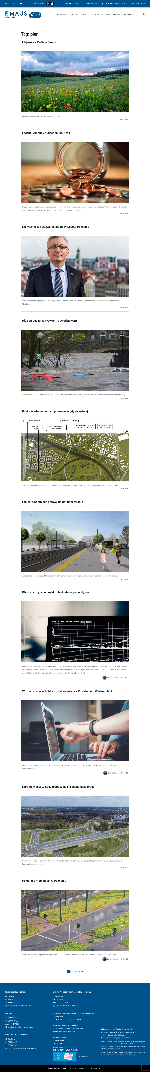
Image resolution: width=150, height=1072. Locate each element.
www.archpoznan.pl (127, 1038)
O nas (73, 14)
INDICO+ (96, 1069)
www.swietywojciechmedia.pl (67, 1006)
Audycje (95, 14)
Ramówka (85, 14)
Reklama (116, 14)
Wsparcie (106, 14)
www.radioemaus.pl (135, 1046)
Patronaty (128, 14)
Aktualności (62, 14)
